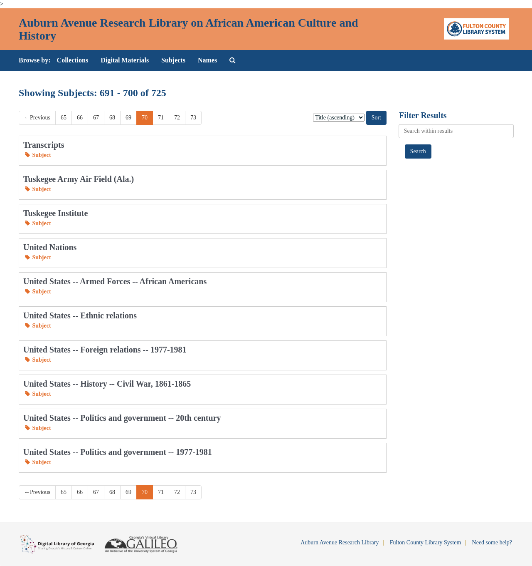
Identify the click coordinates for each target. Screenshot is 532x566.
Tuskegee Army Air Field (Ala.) (78, 179)
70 (145, 117)
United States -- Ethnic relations (80, 315)
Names (207, 60)
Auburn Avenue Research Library (339, 542)
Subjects (173, 60)
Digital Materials (125, 60)
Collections (73, 60)
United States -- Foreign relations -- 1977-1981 (105, 349)
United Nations (49, 247)
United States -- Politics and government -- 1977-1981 (117, 452)
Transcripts (43, 144)
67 (96, 117)
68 (112, 117)
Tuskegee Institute (55, 213)
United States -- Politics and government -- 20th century (122, 417)
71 (161, 117)
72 (177, 117)
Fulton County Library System (425, 542)
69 (128, 117)
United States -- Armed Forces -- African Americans (115, 281)
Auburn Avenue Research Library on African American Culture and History (188, 29)
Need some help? (492, 542)
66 (80, 117)
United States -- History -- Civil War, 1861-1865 (107, 383)
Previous (37, 117)
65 (63, 117)
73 (193, 117)
